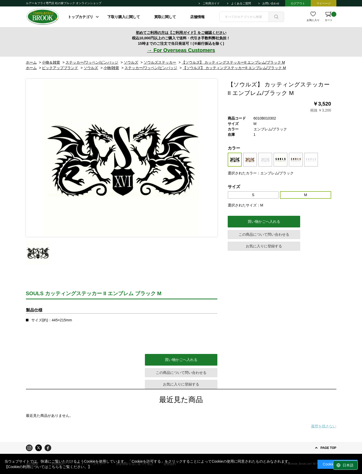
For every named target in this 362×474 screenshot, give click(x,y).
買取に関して (165, 17)
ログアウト (298, 3)
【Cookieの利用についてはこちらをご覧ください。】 (48, 467)
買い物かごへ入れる (264, 221)
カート (330, 16)
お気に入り (313, 20)
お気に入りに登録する (264, 246)
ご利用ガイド (211, 3)
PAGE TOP (328, 448)
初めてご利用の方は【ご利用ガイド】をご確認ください (181, 33)
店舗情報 (197, 17)
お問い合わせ (270, 3)
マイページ (323, 3)
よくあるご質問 (241, 3)
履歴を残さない (323, 426)
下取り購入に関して (123, 17)
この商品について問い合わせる (264, 234)
